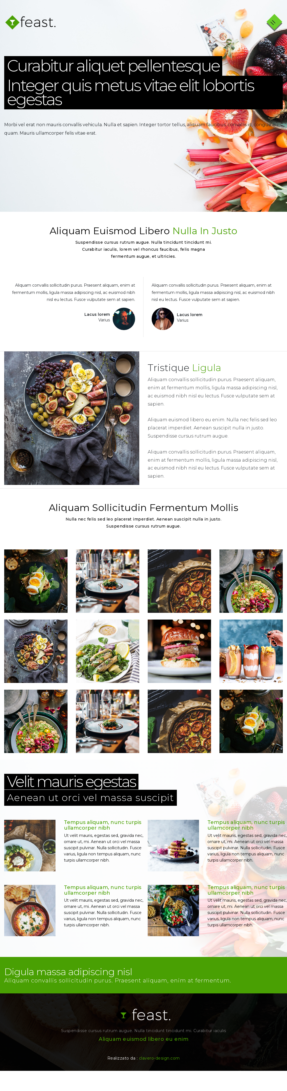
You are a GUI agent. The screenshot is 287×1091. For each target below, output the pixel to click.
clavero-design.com (159, 1078)
